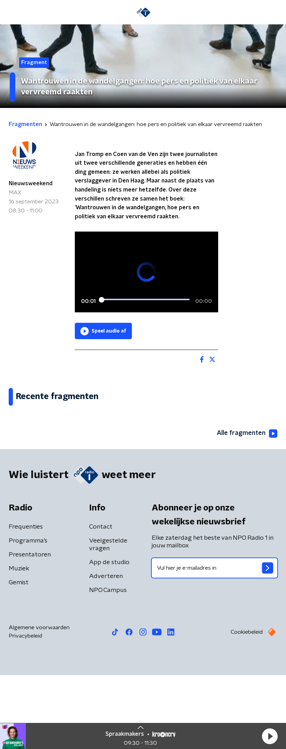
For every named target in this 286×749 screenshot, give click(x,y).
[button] (270, 736)
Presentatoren (30, 628)
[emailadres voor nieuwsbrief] (214, 642)
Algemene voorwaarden (39, 701)
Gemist (19, 656)
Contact (100, 601)
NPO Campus (108, 664)
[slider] (145, 300)
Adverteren (106, 650)
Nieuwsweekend (31, 183)
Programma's (28, 614)
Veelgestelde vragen (108, 618)
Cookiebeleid (247, 706)
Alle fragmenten (247, 507)
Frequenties (26, 601)
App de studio (109, 636)
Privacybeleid (25, 709)
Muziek (19, 642)
